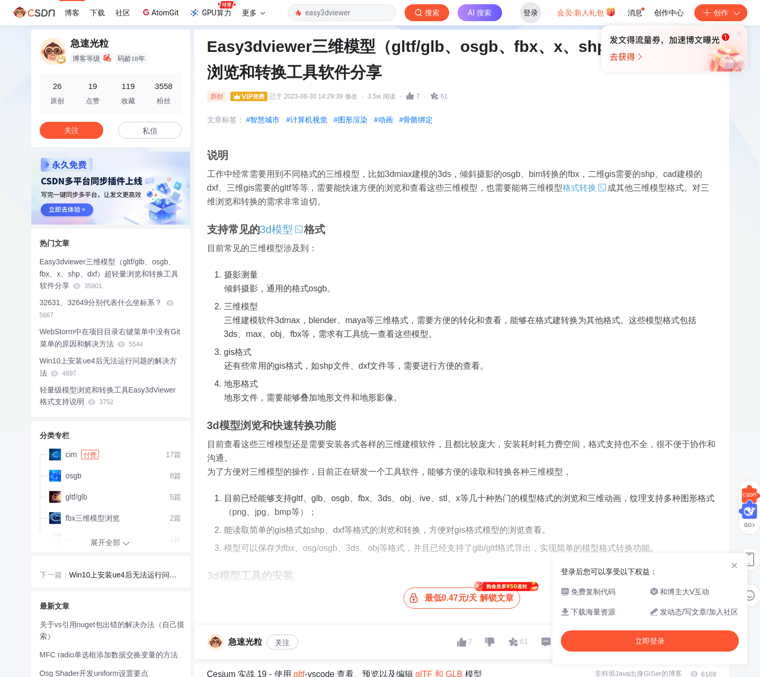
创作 (720, 12)
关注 (282, 642)
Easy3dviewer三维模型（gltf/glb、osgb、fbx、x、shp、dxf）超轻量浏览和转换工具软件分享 (109, 273)
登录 (530, 12)
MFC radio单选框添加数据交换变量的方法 (109, 655)
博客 (72, 12)
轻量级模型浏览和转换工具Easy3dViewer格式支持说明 (108, 396)
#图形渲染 (351, 119)
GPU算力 (212, 9)
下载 (97, 12)
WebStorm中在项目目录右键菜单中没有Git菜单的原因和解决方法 (110, 337)
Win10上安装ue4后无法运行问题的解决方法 (108, 367)
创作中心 (669, 12)
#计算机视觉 (306, 119)
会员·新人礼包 (586, 11)
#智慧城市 (263, 119)
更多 (253, 12)
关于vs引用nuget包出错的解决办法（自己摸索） (112, 630)
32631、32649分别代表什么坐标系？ (107, 308)
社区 (122, 12)
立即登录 (452, 100)
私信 (149, 131)
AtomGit (159, 12)
